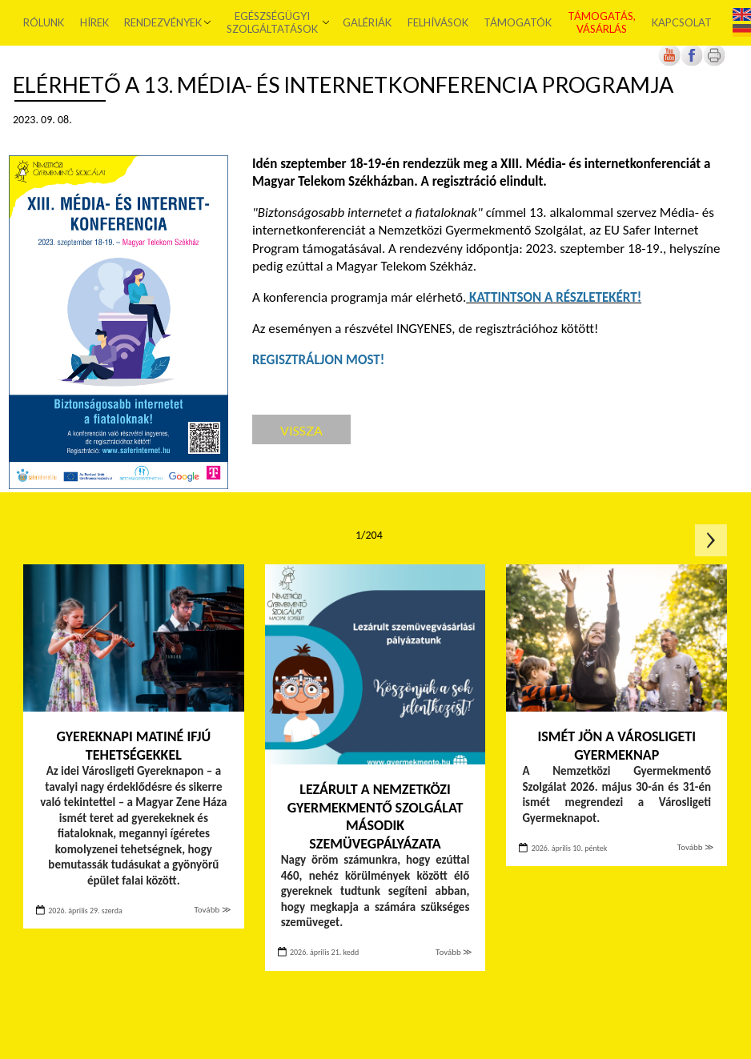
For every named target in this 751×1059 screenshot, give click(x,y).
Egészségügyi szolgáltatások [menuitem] (272, 22)
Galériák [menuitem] (367, 22)
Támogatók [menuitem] (518, 22)
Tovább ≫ (212, 910)
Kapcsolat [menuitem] (681, 22)
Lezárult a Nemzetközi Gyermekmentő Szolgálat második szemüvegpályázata (375, 816)
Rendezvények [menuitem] (164, 22)
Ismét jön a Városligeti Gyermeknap (617, 746)
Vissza (301, 430)
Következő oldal (711, 540)
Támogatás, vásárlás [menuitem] (602, 22)
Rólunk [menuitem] (44, 22)
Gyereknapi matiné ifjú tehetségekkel (133, 746)
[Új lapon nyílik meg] (692, 63)
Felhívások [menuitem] (438, 22)
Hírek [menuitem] (94, 22)
